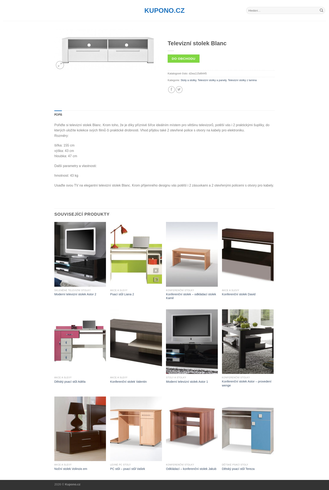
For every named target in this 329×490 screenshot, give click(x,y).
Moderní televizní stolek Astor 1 (187, 381)
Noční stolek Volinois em (70, 469)
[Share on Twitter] (179, 89)
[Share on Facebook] (171, 89)
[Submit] (321, 10)
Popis (58, 114)
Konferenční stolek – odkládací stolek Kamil (191, 296)
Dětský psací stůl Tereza (238, 469)
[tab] (58, 114)
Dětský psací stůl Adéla (70, 381)
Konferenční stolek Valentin (128, 381)
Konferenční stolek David (239, 294)
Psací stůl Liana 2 (122, 294)
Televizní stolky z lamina (242, 80)
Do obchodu (183, 58)
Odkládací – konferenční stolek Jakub (191, 469)
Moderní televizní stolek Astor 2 (75, 294)
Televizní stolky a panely (212, 80)
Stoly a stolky (188, 80)
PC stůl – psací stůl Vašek (127, 469)
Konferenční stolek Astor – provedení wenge (247, 383)
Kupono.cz (164, 10)
